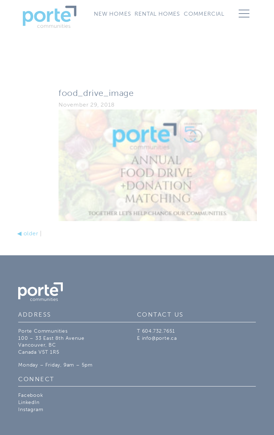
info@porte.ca (159, 338)
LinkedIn (28, 402)
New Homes (112, 13)
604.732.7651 (159, 331)
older (28, 233)
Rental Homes (157, 13)
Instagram (30, 409)
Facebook (30, 395)
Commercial (204, 13)
